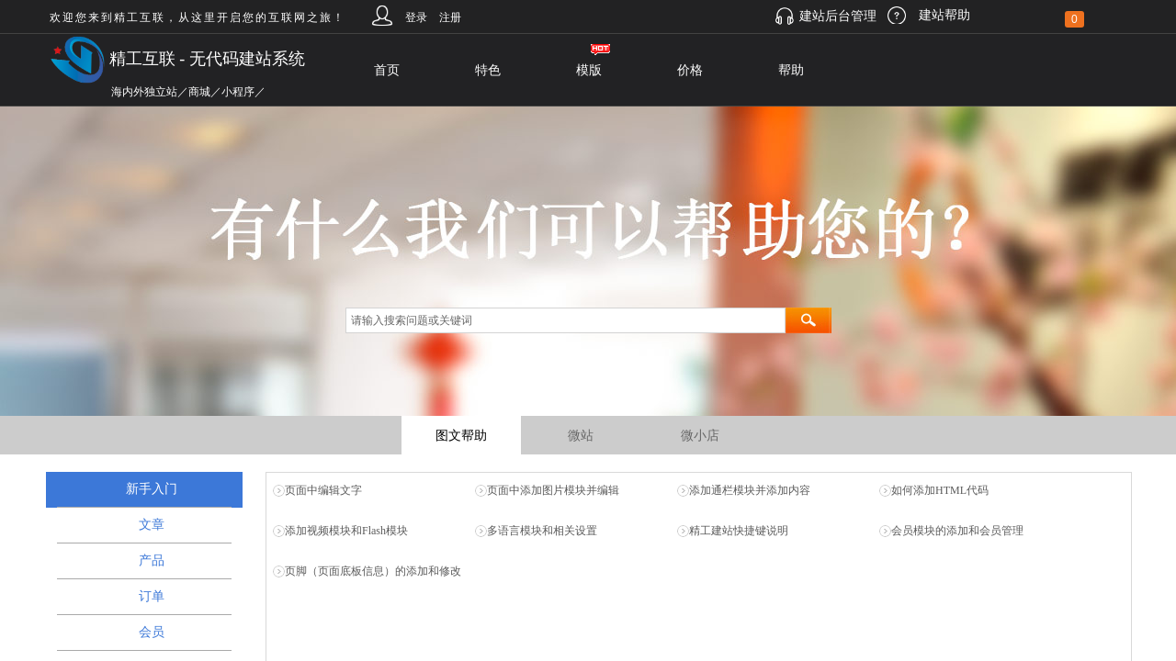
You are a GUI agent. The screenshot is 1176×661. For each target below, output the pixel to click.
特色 (488, 70)
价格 (690, 70)
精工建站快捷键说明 (738, 530)
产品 (151, 560)
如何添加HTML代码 (940, 490)
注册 (450, 17)
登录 (416, 17)
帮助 (791, 70)
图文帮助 (461, 436)
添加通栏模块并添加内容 (749, 490)
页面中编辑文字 (323, 490)
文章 (151, 525)
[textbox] (565, 320)
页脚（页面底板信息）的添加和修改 (373, 571)
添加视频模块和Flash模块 (346, 530)
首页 (387, 70)
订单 (151, 596)
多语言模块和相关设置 (542, 530)
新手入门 (151, 489)
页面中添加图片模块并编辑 (553, 490)
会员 (151, 632)
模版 (589, 70)
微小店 (700, 436)
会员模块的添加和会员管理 (957, 530)
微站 (581, 436)
